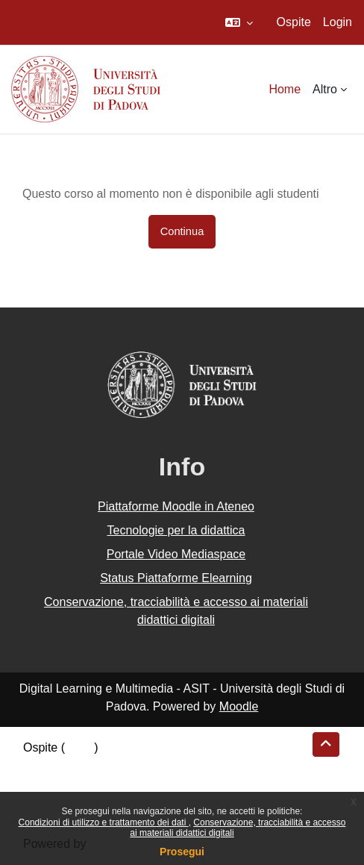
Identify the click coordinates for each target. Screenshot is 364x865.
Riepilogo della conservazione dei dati (123, 765)
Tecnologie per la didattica (176, 530)
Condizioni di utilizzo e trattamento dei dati (104, 822)
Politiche (45, 783)
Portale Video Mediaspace (176, 554)
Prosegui (182, 852)
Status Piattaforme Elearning (176, 578)
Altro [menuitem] (325, 89)
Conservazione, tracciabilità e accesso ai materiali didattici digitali (176, 611)
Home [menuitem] (285, 89)
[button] (239, 22)
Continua (182, 231)
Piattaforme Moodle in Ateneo (176, 506)
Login (337, 22)
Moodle (238, 706)
